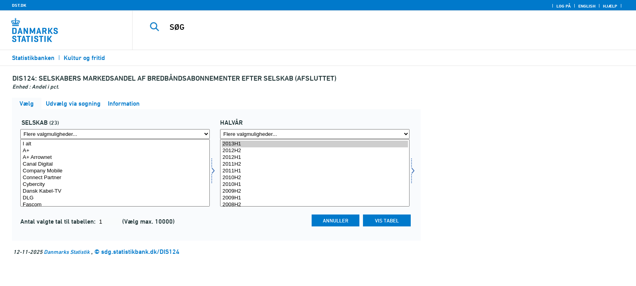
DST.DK (19, 5)
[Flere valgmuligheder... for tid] (315, 134)
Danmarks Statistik (67, 251)
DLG (115, 198)
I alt (115, 144)
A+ (115, 150)
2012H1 (315, 157)
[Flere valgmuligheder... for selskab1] (115, 134)
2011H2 (315, 164)
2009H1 (315, 198)
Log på (563, 6)
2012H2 (315, 150)
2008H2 (315, 204)
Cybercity (115, 184)
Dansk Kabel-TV (115, 191)
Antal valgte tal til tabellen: (58, 221)
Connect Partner (115, 177)
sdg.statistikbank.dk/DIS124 (140, 251)
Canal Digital (115, 164)
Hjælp (610, 6)
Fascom (115, 204)
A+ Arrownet (115, 157)
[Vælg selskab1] (115, 173)
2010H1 (315, 184)
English (586, 6)
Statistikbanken (33, 58)
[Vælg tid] (315, 173)
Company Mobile (115, 171)
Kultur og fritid (84, 58)
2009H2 (315, 191)
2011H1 (315, 171)
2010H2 (315, 177)
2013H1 (315, 144)
